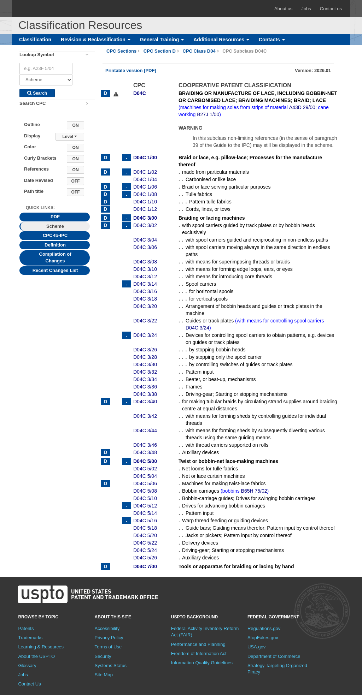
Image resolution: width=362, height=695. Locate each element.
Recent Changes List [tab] (55, 270)
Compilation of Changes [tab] (55, 257)
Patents (26, 628)
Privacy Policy (109, 637)
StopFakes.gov (262, 637)
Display (32, 135)
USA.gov (256, 646)
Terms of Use (108, 646)
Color (30, 146)
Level (69, 136)
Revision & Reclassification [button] (95, 39)
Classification (35, 39)
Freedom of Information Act (199, 653)
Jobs (306, 8)
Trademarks (30, 637)
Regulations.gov (263, 628)
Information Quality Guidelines (202, 662)
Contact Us (29, 684)
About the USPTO (36, 656)
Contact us (331, 8)
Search (37, 93)
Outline (32, 124)
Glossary (27, 665)
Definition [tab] (55, 245)
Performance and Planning (198, 644)
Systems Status (111, 665)
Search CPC (32, 103)
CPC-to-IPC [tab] (55, 235)
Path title (33, 191)
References (36, 169)
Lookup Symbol (36, 54)
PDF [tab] (55, 216)
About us (283, 8)
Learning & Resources (41, 646)
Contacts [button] (272, 39)
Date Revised (38, 180)
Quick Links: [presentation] (40, 207)
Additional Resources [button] (221, 39)
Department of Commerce (273, 656)
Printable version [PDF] (130, 70)
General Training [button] (162, 39)
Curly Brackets (40, 158)
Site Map (104, 674)
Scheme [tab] (55, 226)
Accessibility (107, 628)
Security (103, 656)
